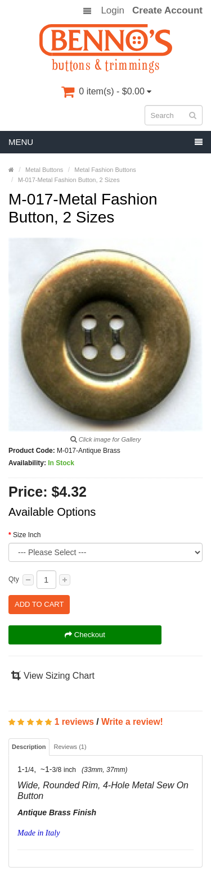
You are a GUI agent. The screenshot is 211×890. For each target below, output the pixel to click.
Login (112, 11)
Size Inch (27, 535)
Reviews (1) (70, 746)
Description (29, 746)
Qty (13, 579)
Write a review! (132, 721)
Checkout (85, 634)
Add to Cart (39, 604)
